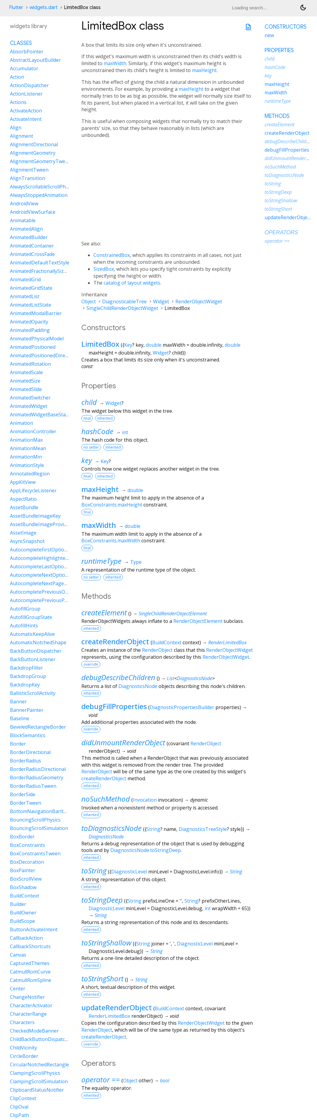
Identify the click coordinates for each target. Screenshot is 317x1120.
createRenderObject (115, 641)
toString (93, 870)
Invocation (145, 800)
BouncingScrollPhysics (35, 819)
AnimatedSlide (26, 389)
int (125, 432)
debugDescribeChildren (118, 677)
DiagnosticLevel (129, 871)
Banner (18, 701)
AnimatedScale (26, 372)
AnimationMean (28, 448)
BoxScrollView (26, 878)
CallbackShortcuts (30, 946)
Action (17, 77)
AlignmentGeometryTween (40, 161)
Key (128, 345)
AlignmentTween (29, 169)
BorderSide (22, 794)
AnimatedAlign (26, 229)
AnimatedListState (30, 304)
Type (136, 562)
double (154, 345)
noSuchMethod (105, 799)
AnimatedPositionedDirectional (45, 355)
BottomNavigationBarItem (40, 811)
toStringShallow (106, 943)
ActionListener (26, 93)
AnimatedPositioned (32, 347)
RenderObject (157, 650)
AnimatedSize (25, 380)
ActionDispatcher (29, 85)
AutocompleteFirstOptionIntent (45, 549)
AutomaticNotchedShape (38, 642)
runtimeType (101, 561)
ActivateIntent (26, 119)
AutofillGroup (25, 608)
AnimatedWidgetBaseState (40, 414)
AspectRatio (23, 499)
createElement (104, 612)
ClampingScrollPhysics (35, 1073)
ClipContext (23, 1098)
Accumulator (24, 68)
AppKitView (23, 482)
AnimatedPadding (30, 330)
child (89, 402)
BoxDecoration (27, 862)
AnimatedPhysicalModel (37, 338)
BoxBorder (22, 836)
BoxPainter (22, 870)
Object (88, 301)
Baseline (19, 718)
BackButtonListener (32, 659)
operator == (100, 1079)
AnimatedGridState (31, 288)
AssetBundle (24, 507)
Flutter (16, 8)
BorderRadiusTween (33, 786)
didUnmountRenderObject (123, 742)
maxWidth (115, 63)
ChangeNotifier (27, 997)
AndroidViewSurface (32, 212)
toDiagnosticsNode (111, 828)
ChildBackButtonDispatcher (41, 1039)
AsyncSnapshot (27, 541)
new (269, 35)
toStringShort (102, 978)
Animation (21, 423)
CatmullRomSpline (30, 980)
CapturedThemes (29, 963)
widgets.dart (44, 8)
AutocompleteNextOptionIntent (46, 575)
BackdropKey (25, 684)
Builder (18, 904)
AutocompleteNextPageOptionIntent (51, 583)
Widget (161, 301)
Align (15, 127)
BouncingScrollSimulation (39, 828)
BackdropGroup (28, 676)
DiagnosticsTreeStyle (203, 829)
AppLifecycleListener (33, 490)
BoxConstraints (27, 845)
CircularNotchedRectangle (39, 1064)
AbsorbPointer (26, 51)
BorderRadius (25, 760)
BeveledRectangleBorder (38, 727)
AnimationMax (26, 440)
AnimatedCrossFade (32, 254)
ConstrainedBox (111, 255)
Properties (279, 50)
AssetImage (23, 532)
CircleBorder (24, 1056)
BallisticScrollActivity (32, 693)
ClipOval (19, 1106)
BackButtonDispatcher (35, 651)
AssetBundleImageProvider (41, 524)
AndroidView (24, 203)
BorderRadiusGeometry (36, 777)
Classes (21, 43)
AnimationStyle (27, 465)
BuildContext (166, 642)
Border (18, 743)
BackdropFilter (26, 667)
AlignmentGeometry (32, 153)
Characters (22, 1022)
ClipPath (19, 1115)
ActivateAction (26, 110)
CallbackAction (26, 938)
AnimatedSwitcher (30, 397)
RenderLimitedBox (227, 642)
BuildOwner (23, 912)
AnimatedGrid (25, 279)
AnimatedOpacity (29, 321)
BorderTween (25, 803)
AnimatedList (24, 296)
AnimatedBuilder (29, 237)
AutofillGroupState (31, 617)
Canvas (18, 954)
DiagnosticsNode (194, 678)
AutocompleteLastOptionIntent (45, 566)
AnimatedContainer (32, 245)
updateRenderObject (116, 1007)
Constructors (285, 27)
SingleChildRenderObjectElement (173, 613)
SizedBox (103, 269)
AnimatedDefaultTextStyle (39, 262)
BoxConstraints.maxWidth (110, 540)
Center (17, 988)
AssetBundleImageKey (35, 516)
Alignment (21, 136)
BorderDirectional (30, 752)
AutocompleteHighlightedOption (47, 558)
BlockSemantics (27, 735)
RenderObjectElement (197, 621)
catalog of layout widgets (132, 282)
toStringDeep (102, 900)
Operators (281, 232)
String (153, 829)
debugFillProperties (114, 706)
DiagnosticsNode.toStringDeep (145, 850)
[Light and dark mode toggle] (303, 7)
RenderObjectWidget (198, 301)
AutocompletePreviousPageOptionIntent (56, 600)
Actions (18, 102)
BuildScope (22, 921)
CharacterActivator (31, 1005)
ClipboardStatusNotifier (37, 1090)
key (86, 460)
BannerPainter (26, 710)
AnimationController (33, 431)
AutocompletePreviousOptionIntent (50, 591)
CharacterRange (28, 1014)
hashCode (97, 431)
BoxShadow (23, 887)
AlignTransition (27, 178)
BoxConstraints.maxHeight (111, 504)
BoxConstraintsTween (35, 853)
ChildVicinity (23, 1047)
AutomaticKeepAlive (32, 634)
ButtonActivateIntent (34, 929)
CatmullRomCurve (30, 971)
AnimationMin (26, 456)
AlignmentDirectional (34, 144)
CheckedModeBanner (34, 1030)
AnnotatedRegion (30, 473)
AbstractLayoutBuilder (35, 60)
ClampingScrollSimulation (39, 1081)
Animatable (23, 220)
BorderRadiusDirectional (38, 769)
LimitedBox (100, 344)
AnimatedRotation (30, 364)
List (170, 678)
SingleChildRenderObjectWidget (122, 308)
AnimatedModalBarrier (36, 313)
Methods (277, 116)
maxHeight (204, 70)
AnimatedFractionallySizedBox (44, 271)
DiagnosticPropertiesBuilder (182, 707)
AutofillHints (24, 625)
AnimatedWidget (28, 406)
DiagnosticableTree (124, 301)
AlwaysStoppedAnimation (38, 195)
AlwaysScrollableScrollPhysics (43, 186)
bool (164, 1080)
